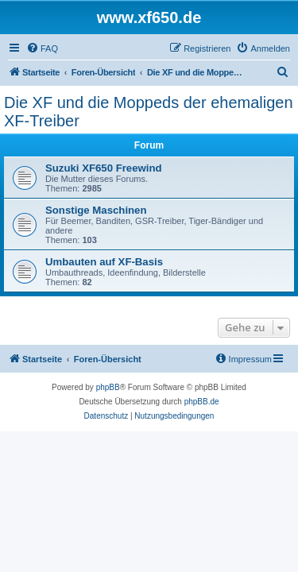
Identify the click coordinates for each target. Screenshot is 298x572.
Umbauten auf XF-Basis (104, 262)
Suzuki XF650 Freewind (103, 168)
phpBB (108, 387)
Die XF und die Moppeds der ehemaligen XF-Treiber (148, 111)
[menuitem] (42, 48)
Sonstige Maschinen (96, 210)
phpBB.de (201, 401)
